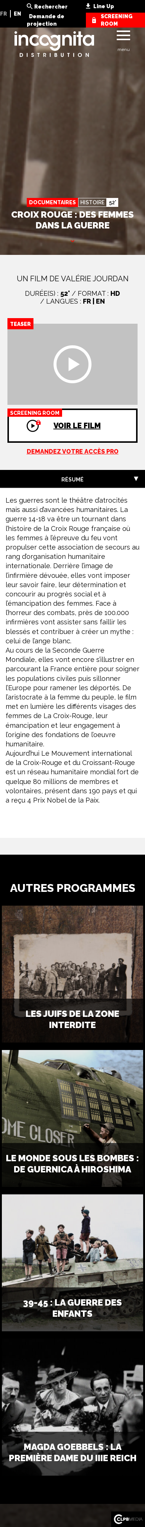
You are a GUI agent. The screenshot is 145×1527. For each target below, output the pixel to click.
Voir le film (54, 419)
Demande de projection (45, 20)
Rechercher (51, 7)
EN (17, 14)
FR (3, 14)
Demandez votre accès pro (73, 451)
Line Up (103, 6)
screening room (116, 20)
